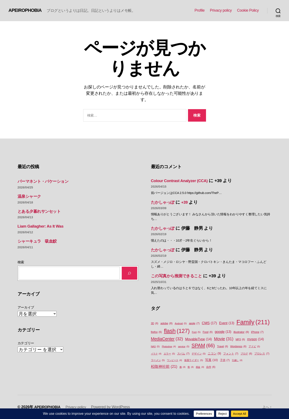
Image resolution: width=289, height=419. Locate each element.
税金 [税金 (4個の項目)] (200, 367)
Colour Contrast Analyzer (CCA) (183, 180)
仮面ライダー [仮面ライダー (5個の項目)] (193, 360)
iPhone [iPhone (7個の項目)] (257, 332)
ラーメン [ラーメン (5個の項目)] (158, 360)
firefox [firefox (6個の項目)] (156, 332)
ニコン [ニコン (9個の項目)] (214, 353)
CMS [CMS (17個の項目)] (209, 323)
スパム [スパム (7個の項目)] (183, 354)
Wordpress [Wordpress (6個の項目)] (238, 347)
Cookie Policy (248, 10)
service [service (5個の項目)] (183, 346)
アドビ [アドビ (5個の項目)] (254, 346)
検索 (21, 262)
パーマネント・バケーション (47, 181)
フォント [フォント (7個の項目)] (230, 354)
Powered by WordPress (115, 407)
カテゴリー (26, 343)
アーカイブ (26, 307)
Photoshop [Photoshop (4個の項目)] (169, 346)
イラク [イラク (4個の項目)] (156, 353)
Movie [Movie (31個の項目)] (223, 339)
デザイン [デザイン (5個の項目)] (198, 354)
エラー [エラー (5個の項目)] (169, 354)
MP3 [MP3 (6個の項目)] (240, 340)
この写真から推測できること (180, 275)
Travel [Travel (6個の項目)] (222, 347)
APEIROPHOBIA (26, 10)
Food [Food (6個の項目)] (207, 332)
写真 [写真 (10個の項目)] (211, 360)
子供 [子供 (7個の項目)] (225, 360)
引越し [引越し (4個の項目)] (237, 360)
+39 (188, 202)
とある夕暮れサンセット (42, 211)
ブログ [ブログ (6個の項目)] (246, 354)
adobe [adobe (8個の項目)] (166, 323)
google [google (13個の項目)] (223, 331)
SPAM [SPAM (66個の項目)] (203, 345)
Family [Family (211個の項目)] (253, 322)
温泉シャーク (31, 196)
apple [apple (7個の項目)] (194, 323)
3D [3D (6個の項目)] (154, 323)
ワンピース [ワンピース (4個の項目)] (174, 360)
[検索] (129, 273)
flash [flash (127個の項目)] (176, 331)
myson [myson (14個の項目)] (255, 339)
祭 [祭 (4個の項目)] (191, 367)
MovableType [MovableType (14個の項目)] (198, 339)
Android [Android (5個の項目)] (181, 323)
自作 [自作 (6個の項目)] (210, 367)
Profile (200, 10)
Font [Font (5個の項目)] (196, 332)
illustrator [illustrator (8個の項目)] (241, 332)
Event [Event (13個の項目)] (226, 323)
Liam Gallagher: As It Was (43, 226)
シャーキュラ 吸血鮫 (40, 241)
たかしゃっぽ (164, 202)
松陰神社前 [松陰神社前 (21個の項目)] (164, 367)
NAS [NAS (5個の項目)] (155, 346)
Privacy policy (221, 10)
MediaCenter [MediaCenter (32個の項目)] (167, 339)
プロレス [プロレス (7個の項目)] (261, 354)
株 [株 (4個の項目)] (182, 367)
